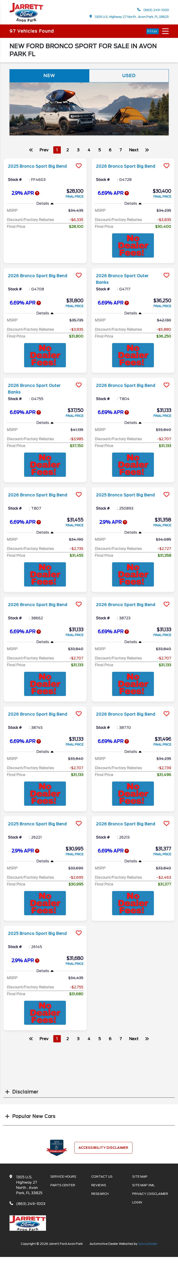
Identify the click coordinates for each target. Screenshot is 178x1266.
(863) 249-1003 (153, 10)
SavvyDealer (147, 1244)
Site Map (139, 1177)
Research (100, 1195)
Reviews (98, 1186)
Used (129, 76)
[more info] (45, 159)
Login (137, 1203)
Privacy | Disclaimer (150, 1195)
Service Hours (63, 1177)
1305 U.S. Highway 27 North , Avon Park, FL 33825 (129, 17)
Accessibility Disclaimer (103, 1149)
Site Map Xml (143, 1186)
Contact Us (102, 1177)
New (49, 76)
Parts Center (62, 1186)
